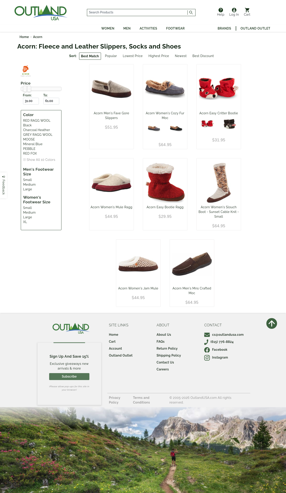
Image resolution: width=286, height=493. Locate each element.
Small (27, 180)
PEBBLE (29, 149)
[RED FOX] (208, 124)
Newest (181, 56)
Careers (163, 369)
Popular (111, 56)
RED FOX (30, 153)
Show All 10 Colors (41, 160)
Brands (224, 28)
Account (115, 348)
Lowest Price (133, 56)
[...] (137, 12)
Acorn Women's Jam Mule (138, 288)
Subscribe (69, 376)
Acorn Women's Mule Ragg (111, 207)
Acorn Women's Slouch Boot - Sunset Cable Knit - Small (218, 211)
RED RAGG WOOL (37, 120)
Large (27, 189)
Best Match (90, 56)
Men (127, 28)
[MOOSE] (230, 124)
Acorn (37, 37)
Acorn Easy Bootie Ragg (165, 207)
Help (220, 12)
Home (24, 37)
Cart (247, 12)
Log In (234, 12)
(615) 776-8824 (219, 342)
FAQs (161, 341)
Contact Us (165, 362)
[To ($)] (51, 101)
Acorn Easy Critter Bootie (218, 113)
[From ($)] (31, 101)
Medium (29, 184)
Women (107, 28)
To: (45, 95)
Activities (148, 28)
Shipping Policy (169, 355)
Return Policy (167, 348)
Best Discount (203, 56)
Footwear (175, 28)
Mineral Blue (33, 144)
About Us (164, 334)
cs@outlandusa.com (224, 334)
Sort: (73, 56)
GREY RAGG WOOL (38, 134)
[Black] (176, 128)
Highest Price (158, 56)
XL (25, 222)
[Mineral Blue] (154, 128)
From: (27, 95)
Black (27, 125)
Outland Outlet (255, 28)
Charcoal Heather (36, 130)
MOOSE (29, 139)
